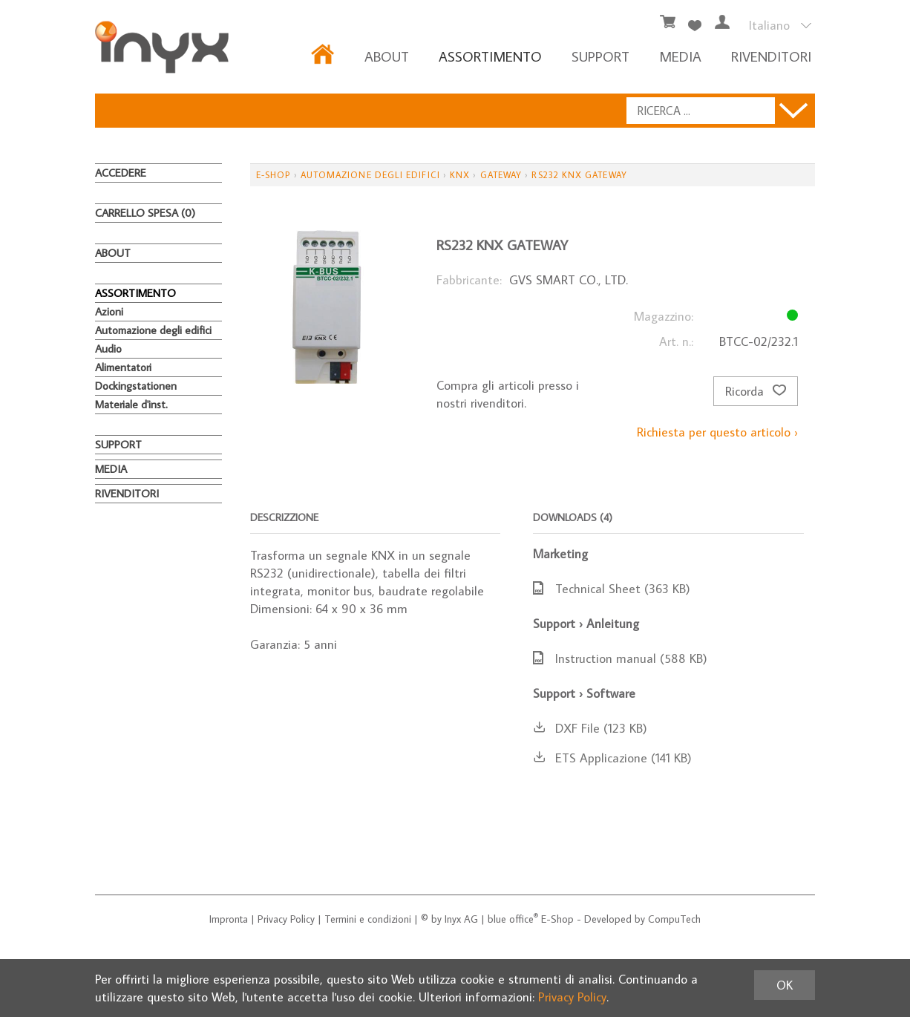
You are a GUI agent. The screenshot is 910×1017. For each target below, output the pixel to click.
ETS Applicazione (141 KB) (612, 758)
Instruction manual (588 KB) (620, 658)
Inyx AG (461, 919)
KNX (460, 174)
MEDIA (680, 56)
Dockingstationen (136, 386)
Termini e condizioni (367, 919)
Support (600, 56)
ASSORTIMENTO (490, 56)
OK (784, 985)
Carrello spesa (145, 213)
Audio (108, 348)
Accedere (120, 173)
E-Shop (273, 174)
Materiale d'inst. (131, 404)
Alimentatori (123, 367)
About (386, 56)
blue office (513, 919)
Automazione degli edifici (153, 330)
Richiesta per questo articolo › (717, 432)
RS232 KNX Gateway (578, 174)
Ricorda (755, 391)
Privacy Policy (286, 919)
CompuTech (674, 919)
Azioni (109, 311)
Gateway (501, 174)
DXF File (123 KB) (590, 728)
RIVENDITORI (771, 56)
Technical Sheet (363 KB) (611, 589)
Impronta (228, 919)
